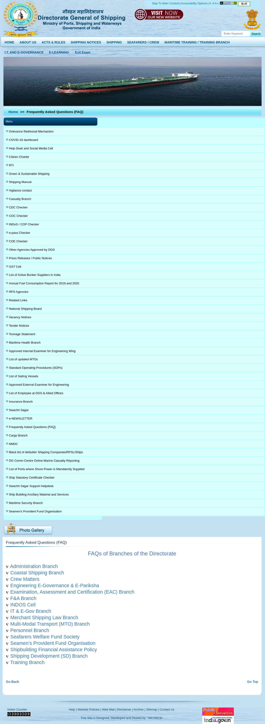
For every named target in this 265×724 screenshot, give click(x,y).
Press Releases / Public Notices (30, 258)
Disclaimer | (125, 709)
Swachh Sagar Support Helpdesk (31, 486)
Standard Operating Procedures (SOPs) (36, 367)
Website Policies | (89, 709)
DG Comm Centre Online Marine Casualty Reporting (44, 460)
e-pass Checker (19, 232)
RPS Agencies (18, 291)
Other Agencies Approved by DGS (32, 249)
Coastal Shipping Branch (37, 573)
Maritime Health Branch (25, 342)
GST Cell (15, 266)
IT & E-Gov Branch (30, 611)
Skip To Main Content (165, 3)
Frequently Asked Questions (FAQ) (32, 427)
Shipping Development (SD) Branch (49, 656)
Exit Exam (82, 51)
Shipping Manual (20, 182)
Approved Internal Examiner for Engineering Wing (42, 351)
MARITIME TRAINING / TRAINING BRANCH (197, 41)
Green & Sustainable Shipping (29, 173)
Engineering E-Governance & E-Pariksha (54, 585)
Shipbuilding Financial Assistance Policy (53, 649)
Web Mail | (109, 709)
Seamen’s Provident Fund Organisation (53, 643)
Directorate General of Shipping (82, 18)
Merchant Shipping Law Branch (44, 617)
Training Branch (27, 662)
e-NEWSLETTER (20, 418)
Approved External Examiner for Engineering (39, 384)
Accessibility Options (194, 3)
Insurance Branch (21, 401)
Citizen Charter (19, 157)
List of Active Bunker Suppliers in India (34, 275)
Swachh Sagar (19, 410)
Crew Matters (24, 579)
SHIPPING (114, 41)
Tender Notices (19, 325)
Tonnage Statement (22, 334)
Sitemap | (152, 709)
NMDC (13, 444)
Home (13, 112)
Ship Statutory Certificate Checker (32, 477)
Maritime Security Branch (26, 503)
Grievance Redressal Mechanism (31, 131)
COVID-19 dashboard (23, 140)
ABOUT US (27, 41)
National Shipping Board (25, 308)
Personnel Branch (29, 630)
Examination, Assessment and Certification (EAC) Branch (72, 592)
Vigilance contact (20, 190)
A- (210, 3)
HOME (9, 41)
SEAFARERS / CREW (143, 41)
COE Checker (18, 241)
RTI (11, 165)
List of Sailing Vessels (23, 376)
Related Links (18, 300)
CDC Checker (18, 207)
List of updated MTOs (23, 359)
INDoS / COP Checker (24, 224)
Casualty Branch (20, 199)
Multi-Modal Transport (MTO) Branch (50, 624)
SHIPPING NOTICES (86, 41)
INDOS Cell (23, 605)
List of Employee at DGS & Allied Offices (36, 393)
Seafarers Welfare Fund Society (44, 637)
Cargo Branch (18, 435)
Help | (72, 709)
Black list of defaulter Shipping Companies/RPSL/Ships (46, 452)
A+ (217, 3)
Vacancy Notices (20, 317)
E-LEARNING (59, 51)
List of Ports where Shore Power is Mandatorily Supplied (47, 469)
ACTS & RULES (53, 41)
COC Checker (18, 216)
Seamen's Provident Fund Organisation (35, 511)
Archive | (139, 709)
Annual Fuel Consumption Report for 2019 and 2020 (44, 283)
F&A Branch (23, 598)
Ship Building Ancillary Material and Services (39, 494)
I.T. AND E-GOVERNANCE (24, 51)
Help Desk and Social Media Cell (31, 148)
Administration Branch (34, 566)
